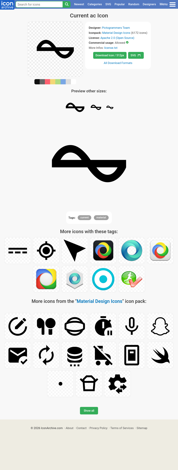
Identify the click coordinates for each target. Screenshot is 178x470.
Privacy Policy (98, 428)
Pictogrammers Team (116, 27)
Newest (79, 4)
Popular (120, 4)
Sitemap (142, 428)
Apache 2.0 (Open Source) (117, 38)
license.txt (110, 47)
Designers (149, 4)
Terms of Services (122, 428)
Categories (95, 4)
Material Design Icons (116, 33)
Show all (89, 410)
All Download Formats (118, 63)
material (101, 217)
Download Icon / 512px (110, 55)
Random (133, 4)
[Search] (67, 4)
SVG (108, 4)
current (84, 217)
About (70, 428)
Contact (81, 428)
